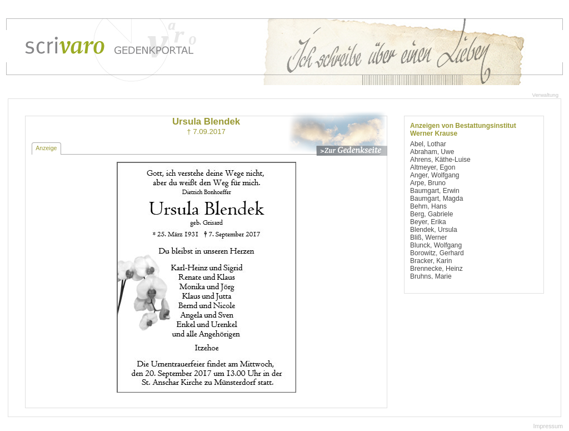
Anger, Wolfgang (435, 175)
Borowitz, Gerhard (437, 253)
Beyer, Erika (428, 222)
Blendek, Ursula (433, 230)
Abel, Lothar (428, 144)
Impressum (548, 426)
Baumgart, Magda (436, 198)
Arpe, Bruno (428, 183)
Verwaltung (545, 95)
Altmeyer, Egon (432, 167)
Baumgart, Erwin (435, 191)
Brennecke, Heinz (436, 269)
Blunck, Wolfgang (436, 245)
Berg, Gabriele (431, 214)
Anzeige (46, 148)
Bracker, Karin (431, 261)
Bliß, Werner (428, 237)
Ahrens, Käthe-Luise (440, 160)
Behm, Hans (428, 206)
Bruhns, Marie (431, 276)
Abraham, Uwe (432, 152)
